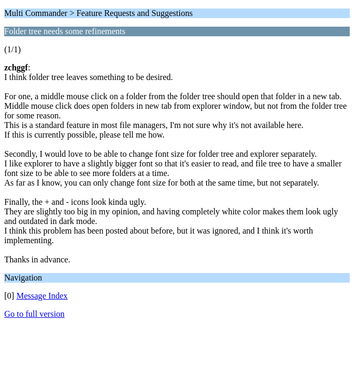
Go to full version (34, 313)
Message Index (42, 295)
